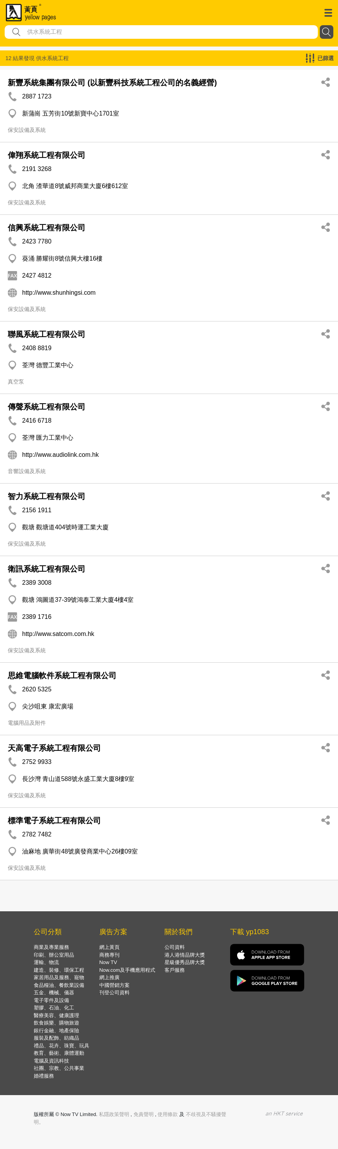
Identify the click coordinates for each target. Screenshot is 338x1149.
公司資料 (175, 947)
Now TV (108, 962)
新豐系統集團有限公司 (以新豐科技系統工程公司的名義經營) (112, 82)
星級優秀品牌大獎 (185, 962)
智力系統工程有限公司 (46, 496)
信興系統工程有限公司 (46, 227)
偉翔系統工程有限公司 (46, 155)
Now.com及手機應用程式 (127, 970)
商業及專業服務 (51, 947)
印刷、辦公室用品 (54, 955)
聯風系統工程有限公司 (46, 334)
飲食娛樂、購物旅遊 (56, 1023)
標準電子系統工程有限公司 (54, 820)
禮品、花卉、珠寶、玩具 (61, 1046)
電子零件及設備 (51, 1000)
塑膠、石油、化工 (54, 1008)
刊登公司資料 (114, 992)
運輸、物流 (46, 962)
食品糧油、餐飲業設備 (59, 985)
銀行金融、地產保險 (56, 1030)
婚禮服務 (44, 1076)
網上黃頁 (109, 947)
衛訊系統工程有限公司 (46, 569)
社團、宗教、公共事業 (59, 1068)
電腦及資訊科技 (51, 1061)
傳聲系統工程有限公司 (46, 407)
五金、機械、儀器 (54, 992)
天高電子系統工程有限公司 (54, 748)
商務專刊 (109, 955)
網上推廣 (109, 977)
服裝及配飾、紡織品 (56, 1038)
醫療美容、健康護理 (56, 1015)
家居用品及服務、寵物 (59, 977)
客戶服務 (175, 970)
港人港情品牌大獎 (185, 955)
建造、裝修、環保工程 (59, 970)
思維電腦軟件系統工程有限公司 (62, 675)
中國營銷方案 (114, 985)
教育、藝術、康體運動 (59, 1053)
